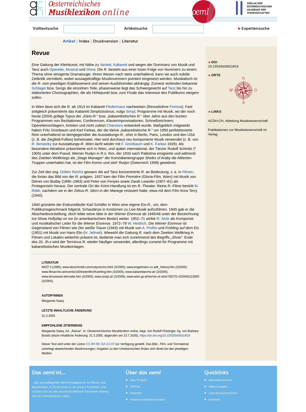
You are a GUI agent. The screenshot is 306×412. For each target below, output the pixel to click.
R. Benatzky (42, 144)
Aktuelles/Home (220, 380)
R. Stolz (163, 219)
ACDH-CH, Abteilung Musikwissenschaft (238, 121)
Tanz (172, 88)
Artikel (69, 41)
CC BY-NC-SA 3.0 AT (100, 344)
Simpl (130, 111)
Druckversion (105, 41)
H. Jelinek (93, 233)
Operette (56, 69)
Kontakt (136, 393)
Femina (176, 107)
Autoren (214, 399)
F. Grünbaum (132, 144)
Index (84, 41)
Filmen (187, 172)
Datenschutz (156, 399)
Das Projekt (138, 380)
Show (90, 69)
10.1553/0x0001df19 (223, 66)
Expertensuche (255, 28)
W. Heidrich (137, 223)
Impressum (138, 399)
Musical (72, 69)
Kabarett (120, 65)
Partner (135, 386)
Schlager (39, 88)
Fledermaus (115, 107)
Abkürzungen (218, 386)
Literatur (130, 41)
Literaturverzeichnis (223, 393)
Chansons (115, 125)
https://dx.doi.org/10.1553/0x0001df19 (165, 335)
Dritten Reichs (71, 172)
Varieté (105, 65)
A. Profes (149, 228)
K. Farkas (158, 144)
